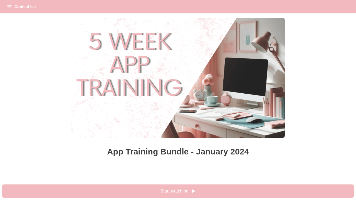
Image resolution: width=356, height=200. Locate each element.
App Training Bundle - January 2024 (37, 20)
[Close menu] (91, 6)
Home (12, 6)
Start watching (226, 191)
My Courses (39, 6)
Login (66, 6)
